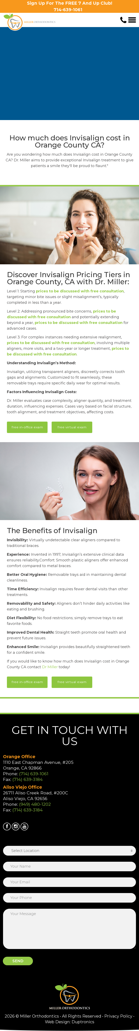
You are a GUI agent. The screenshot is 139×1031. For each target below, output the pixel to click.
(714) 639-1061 (33, 773)
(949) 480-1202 (35, 804)
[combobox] (69, 851)
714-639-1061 (68, 9)
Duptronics (83, 1021)
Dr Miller (50, 667)
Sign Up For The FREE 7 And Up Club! (69, 3)
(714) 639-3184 (27, 779)
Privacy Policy (118, 1016)
